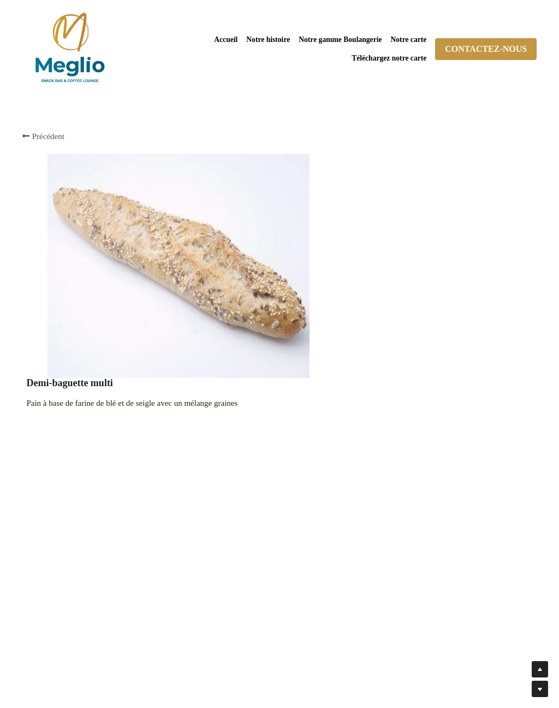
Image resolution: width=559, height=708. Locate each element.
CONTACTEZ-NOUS (486, 48)
